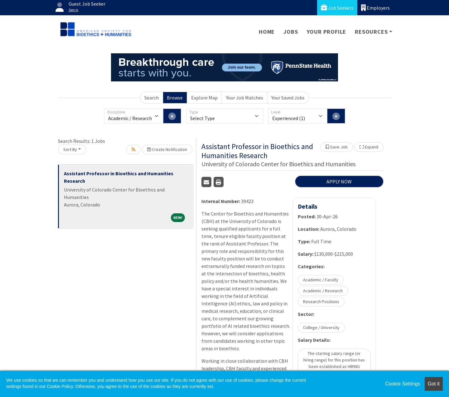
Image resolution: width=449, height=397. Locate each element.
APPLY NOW (339, 181)
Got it (434, 383)
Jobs (290, 31)
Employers (375, 8)
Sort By (70, 149)
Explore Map (204, 97)
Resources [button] (371, 31)
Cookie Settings (402, 383)
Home (267, 31)
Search (151, 97)
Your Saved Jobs (288, 97)
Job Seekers (337, 8)
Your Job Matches (244, 97)
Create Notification (167, 149)
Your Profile (326, 31)
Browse (175, 97)
